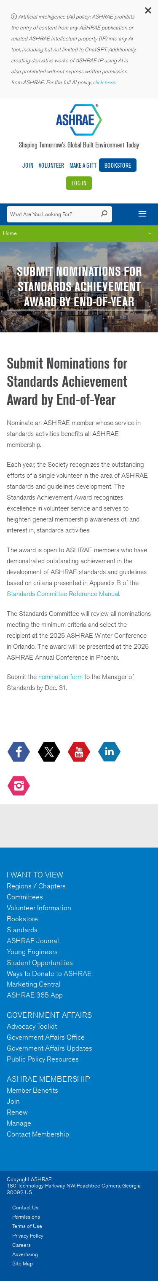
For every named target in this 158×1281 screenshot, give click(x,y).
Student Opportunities (40, 962)
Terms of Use (27, 1226)
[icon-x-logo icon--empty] (50, 752)
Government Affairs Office (46, 1037)
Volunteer (51, 165)
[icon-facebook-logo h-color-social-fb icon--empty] (19, 752)
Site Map (22, 1263)
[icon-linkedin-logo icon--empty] (110, 752)
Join (27, 165)
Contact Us (25, 1207)
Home (10, 233)
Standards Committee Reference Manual (63, 594)
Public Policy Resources (43, 1059)
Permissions (26, 1216)
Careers (21, 1245)
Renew (17, 1112)
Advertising (25, 1254)
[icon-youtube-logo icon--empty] (80, 752)
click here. (105, 82)
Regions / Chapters (36, 886)
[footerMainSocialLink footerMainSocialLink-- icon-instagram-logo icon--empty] (19, 786)
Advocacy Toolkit (32, 1026)
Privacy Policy (27, 1235)
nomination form (60, 677)
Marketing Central (34, 984)
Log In (79, 183)
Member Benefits (32, 1090)
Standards (22, 929)
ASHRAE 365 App (35, 995)
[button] (147, 12)
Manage (19, 1123)
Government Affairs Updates (49, 1048)
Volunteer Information (39, 908)
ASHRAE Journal (33, 940)
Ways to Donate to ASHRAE (49, 973)
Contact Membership (38, 1134)
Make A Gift (83, 165)
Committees (25, 897)
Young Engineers (32, 951)
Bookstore (117, 165)
